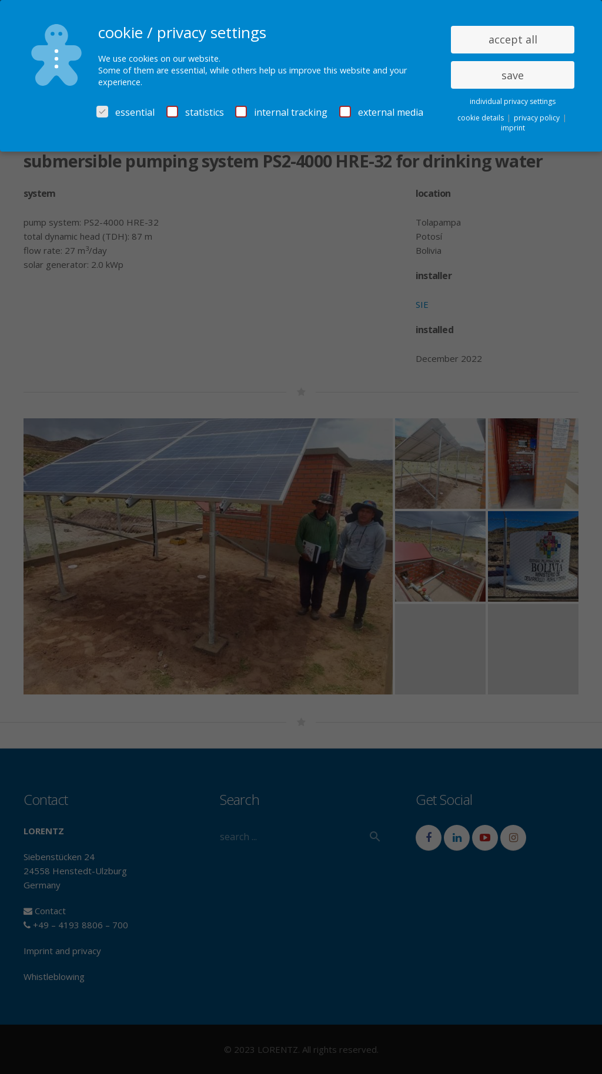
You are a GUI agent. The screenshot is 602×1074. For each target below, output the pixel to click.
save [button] (512, 75)
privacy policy (537, 118)
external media (381, 112)
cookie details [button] (481, 118)
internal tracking (281, 112)
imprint (513, 128)
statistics (195, 112)
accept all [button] (513, 39)
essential (125, 112)
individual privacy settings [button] (513, 101)
